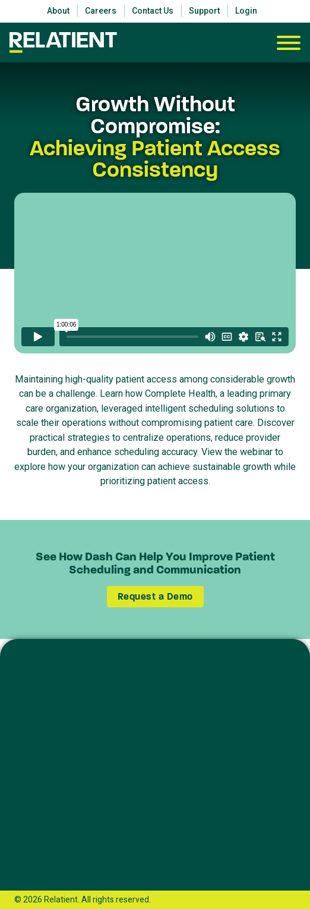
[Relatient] (63, 42)
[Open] (288, 43)
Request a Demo (155, 596)
